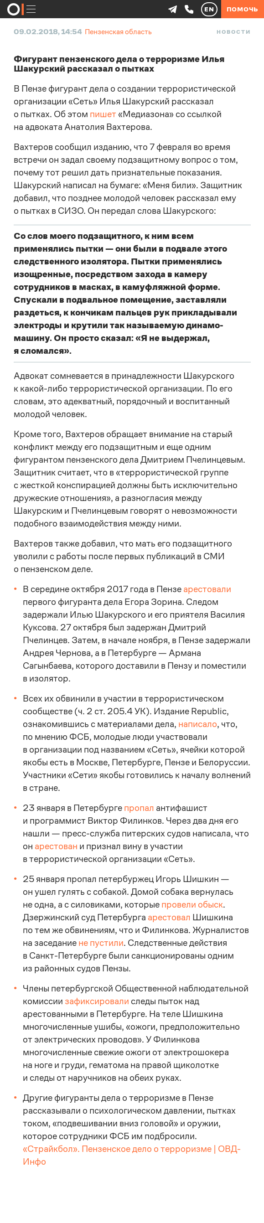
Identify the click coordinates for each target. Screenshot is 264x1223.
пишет (103, 114)
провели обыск (192, 904)
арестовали (207, 589)
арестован (56, 846)
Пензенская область (118, 31)
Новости (233, 32)
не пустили (101, 943)
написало (197, 724)
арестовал (169, 917)
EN (209, 9)
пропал (139, 808)
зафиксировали (97, 1001)
